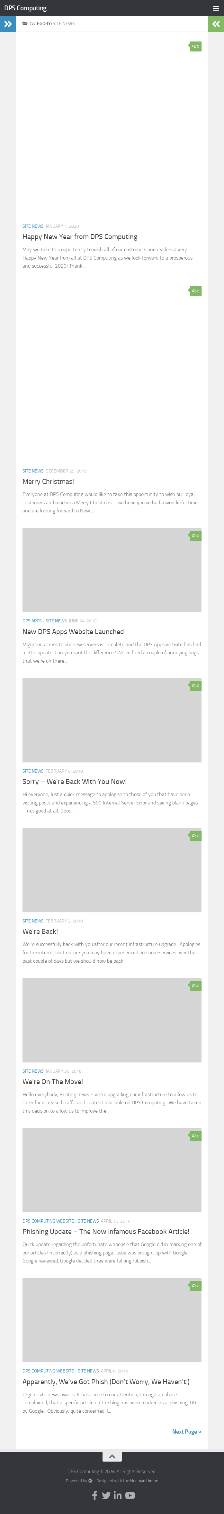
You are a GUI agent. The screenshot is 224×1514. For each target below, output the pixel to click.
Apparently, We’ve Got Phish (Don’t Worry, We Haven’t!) (106, 1382)
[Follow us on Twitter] (106, 1495)
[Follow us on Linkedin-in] (117, 1495)
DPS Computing (25, 8)
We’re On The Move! (52, 1082)
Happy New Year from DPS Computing (79, 237)
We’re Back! (40, 931)
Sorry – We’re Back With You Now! (74, 781)
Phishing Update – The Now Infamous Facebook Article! (105, 1231)
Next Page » (187, 1431)
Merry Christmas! (48, 481)
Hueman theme (144, 1480)
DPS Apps (32, 621)
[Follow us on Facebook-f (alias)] (94, 1495)
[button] (112, 127)
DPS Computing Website (48, 1221)
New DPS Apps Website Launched (73, 632)
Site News (33, 226)
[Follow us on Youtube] (129, 1495)
